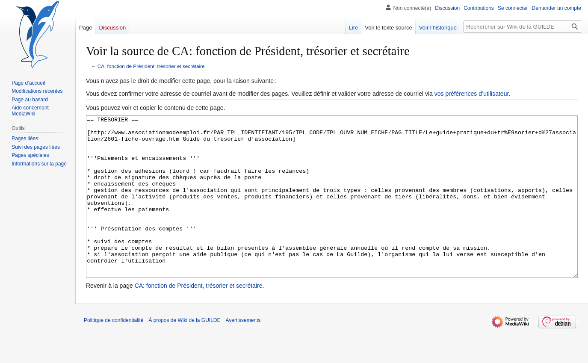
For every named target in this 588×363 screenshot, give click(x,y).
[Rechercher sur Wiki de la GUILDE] (522, 27)
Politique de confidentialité (113, 352)
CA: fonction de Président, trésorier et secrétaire (151, 66)
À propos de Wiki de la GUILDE (184, 352)
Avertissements (243, 352)
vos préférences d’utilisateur (471, 93)
